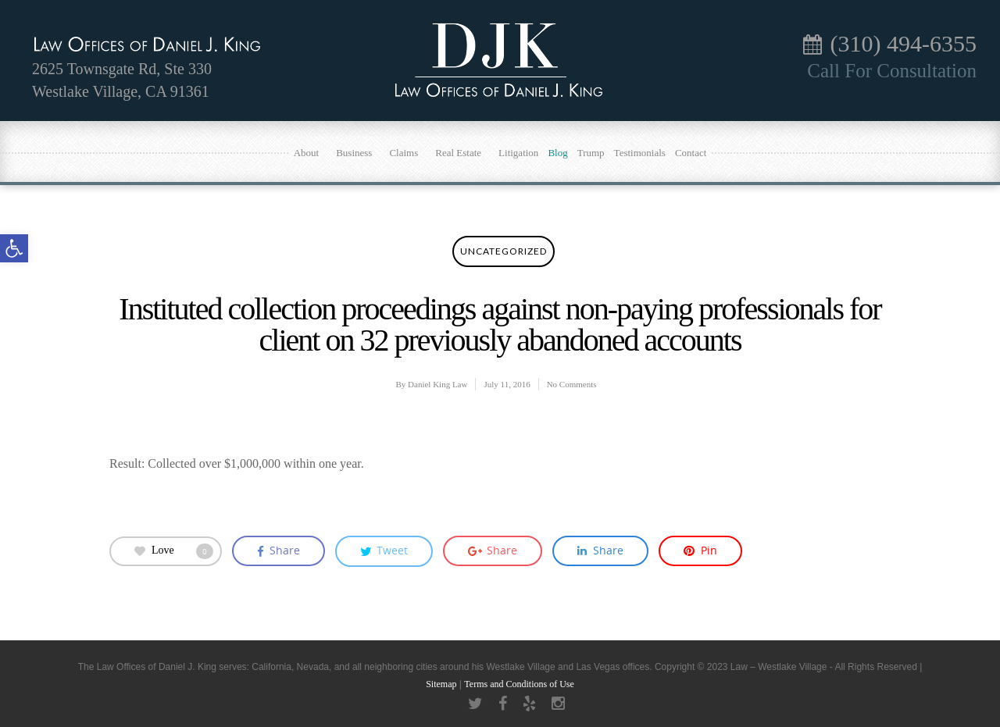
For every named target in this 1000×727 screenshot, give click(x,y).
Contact (690, 153)
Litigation (518, 153)
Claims (409, 151)
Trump (591, 153)
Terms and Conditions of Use (518, 684)
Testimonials (640, 153)
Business (360, 151)
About (312, 151)
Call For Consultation (892, 70)
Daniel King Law (437, 384)
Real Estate (464, 151)
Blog (557, 153)
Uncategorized (503, 251)
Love (173, 551)
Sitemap (441, 684)
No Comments (572, 384)
